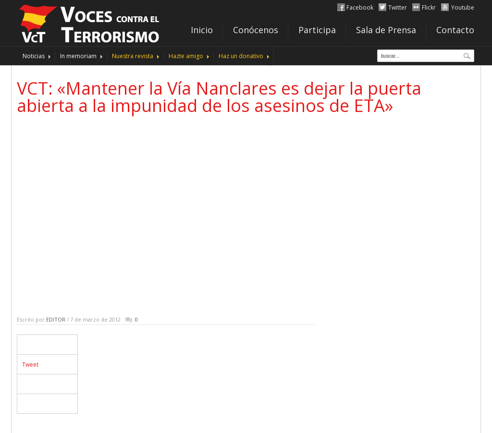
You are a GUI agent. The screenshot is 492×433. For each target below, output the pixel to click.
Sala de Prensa (386, 30)
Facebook (359, 7)
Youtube (462, 7)
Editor (55, 319)
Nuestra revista (132, 56)
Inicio (202, 30)
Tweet (30, 364)
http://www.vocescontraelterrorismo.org (90, 22)
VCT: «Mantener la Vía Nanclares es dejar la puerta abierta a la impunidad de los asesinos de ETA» (219, 96)
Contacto (455, 30)
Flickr (429, 7)
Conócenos (255, 30)
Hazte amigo (186, 56)
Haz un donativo (241, 56)
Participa (317, 30)
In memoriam (78, 56)
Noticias (34, 56)
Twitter (397, 7)
